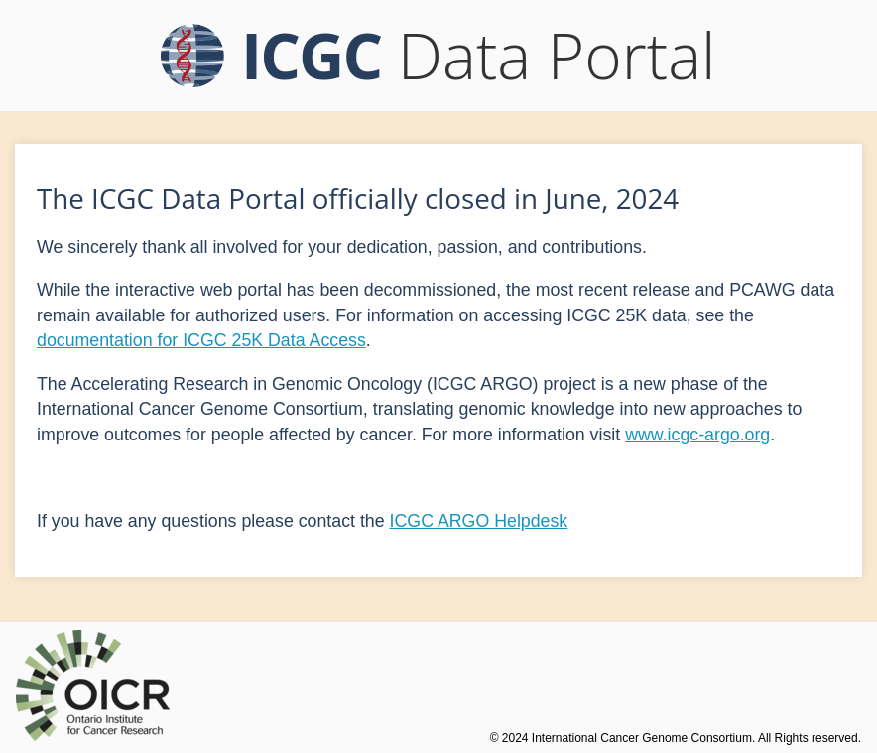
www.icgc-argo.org (697, 434)
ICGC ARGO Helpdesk (479, 521)
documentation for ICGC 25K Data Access (201, 340)
